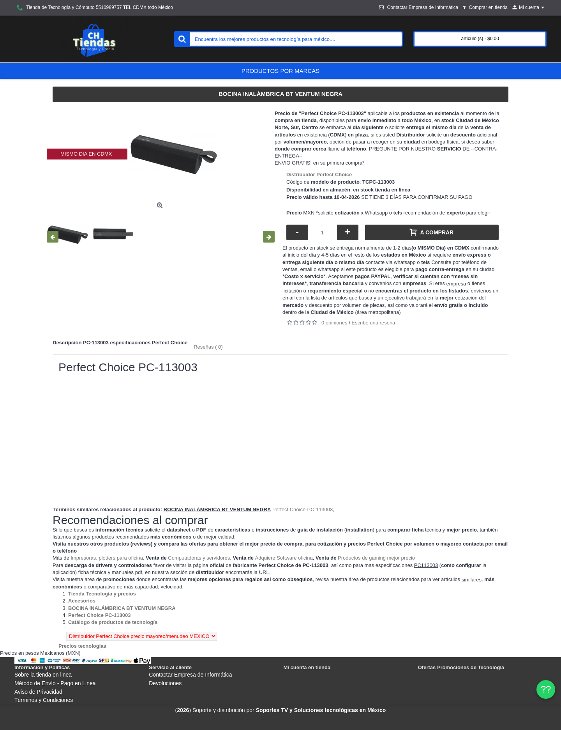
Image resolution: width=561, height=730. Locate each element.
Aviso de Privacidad (38, 692)
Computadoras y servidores (199, 558)
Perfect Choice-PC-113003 (302, 509)
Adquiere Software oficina (284, 558)
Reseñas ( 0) (208, 347)
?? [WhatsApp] (546, 689)
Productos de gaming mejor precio (376, 558)
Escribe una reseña (373, 323)
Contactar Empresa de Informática (190, 675)
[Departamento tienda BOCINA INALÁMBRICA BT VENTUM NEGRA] (122, 608)
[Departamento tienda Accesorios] (81, 601)
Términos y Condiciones (43, 700)
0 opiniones (334, 323)
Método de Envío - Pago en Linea (55, 683)
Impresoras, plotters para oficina (107, 558)
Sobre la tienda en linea (43, 675)
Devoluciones (165, 683)
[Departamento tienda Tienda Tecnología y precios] (102, 594)
